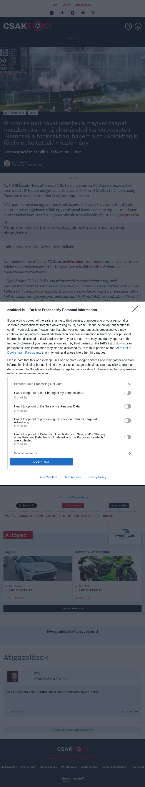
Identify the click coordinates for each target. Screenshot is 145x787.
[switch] (127, 393)
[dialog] (72, 393)
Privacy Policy (96, 477)
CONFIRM (41, 461)
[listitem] (72, 384)
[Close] (136, 310)
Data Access (72, 477)
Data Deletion (48, 477)
